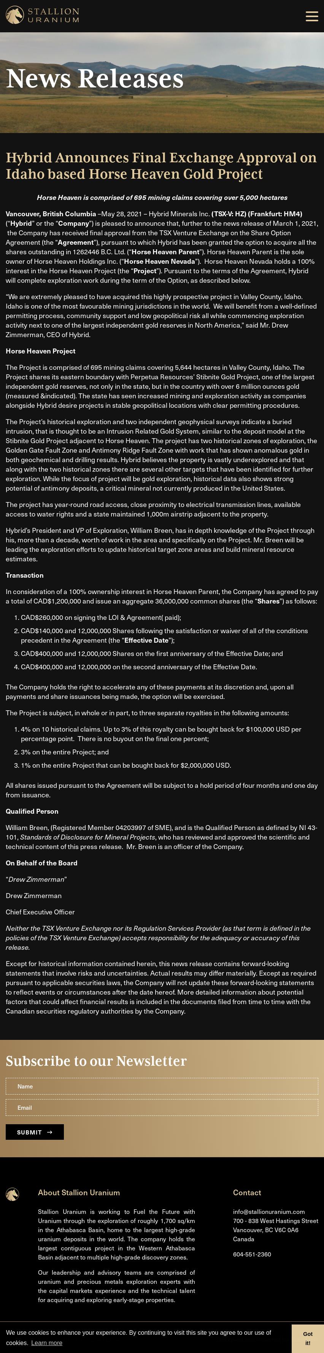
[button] (312, 16)
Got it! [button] (308, 1338)
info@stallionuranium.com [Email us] (269, 1211)
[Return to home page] (12, 1198)
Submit (34, 1132)
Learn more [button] (46, 1343)
